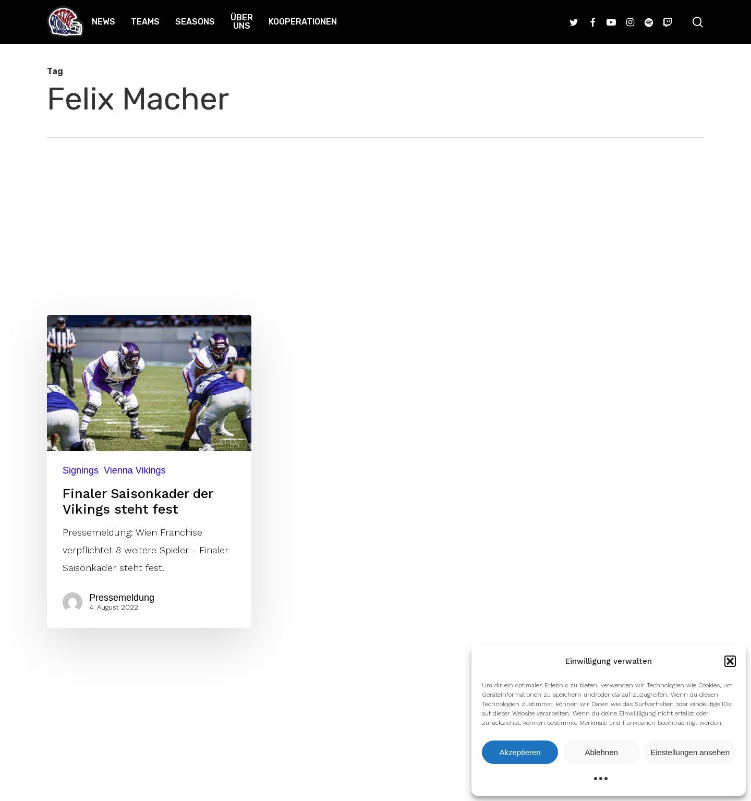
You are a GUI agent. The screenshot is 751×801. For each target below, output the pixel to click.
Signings (81, 470)
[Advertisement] (375, 216)
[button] (730, 661)
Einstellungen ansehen (690, 752)
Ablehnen (601, 752)
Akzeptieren (519, 752)
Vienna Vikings (134, 470)
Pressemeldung (121, 597)
